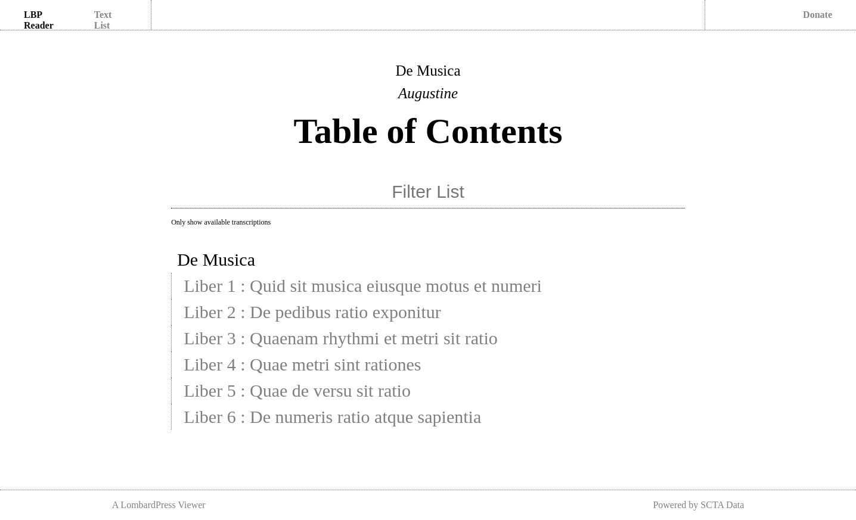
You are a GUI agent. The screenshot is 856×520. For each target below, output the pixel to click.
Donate (817, 15)
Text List (103, 20)
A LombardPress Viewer (159, 505)
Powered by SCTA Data (698, 505)
